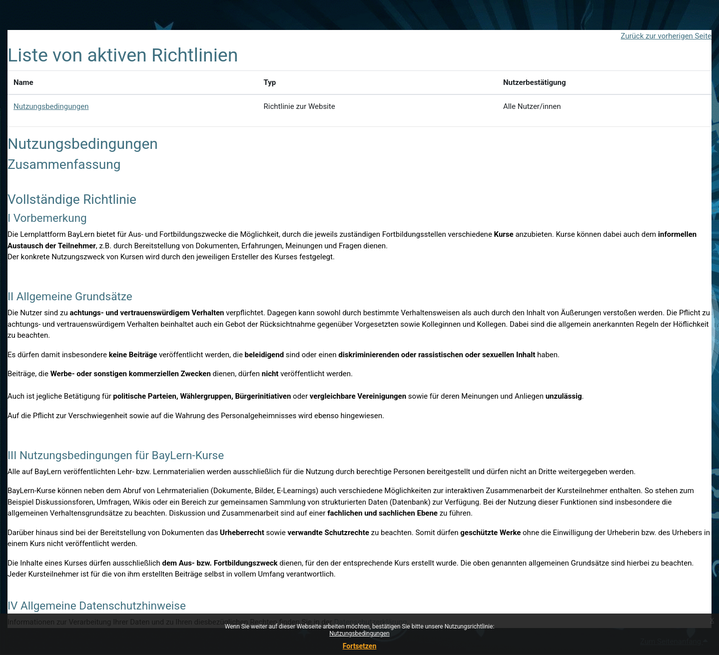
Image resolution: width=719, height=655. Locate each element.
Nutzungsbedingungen (359, 633)
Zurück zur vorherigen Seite (666, 35)
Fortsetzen (360, 646)
